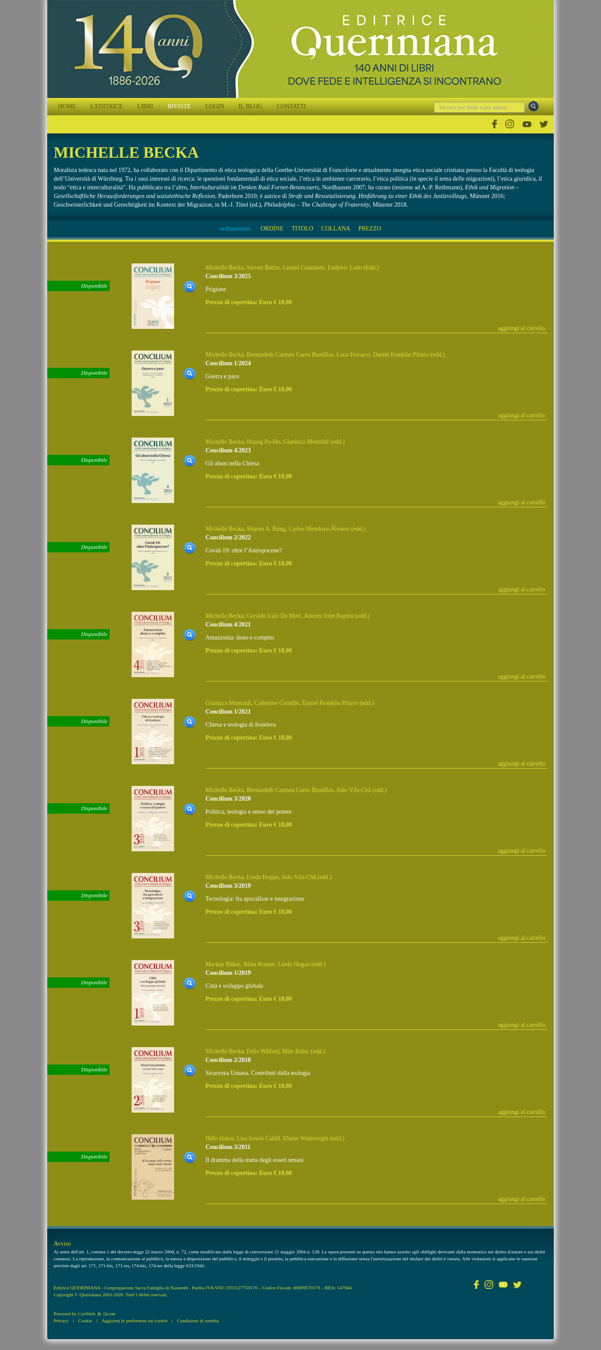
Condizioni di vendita (198, 1320)
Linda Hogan (262, 877)
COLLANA (335, 228)
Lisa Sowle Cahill (258, 1138)
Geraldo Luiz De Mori (274, 616)
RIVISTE (179, 106)
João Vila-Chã (353, 790)
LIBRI (145, 106)
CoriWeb (86, 1313)
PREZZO (369, 228)
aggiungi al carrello (521, 328)
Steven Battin (263, 267)
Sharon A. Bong (266, 529)
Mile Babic (296, 1051)
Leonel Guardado (304, 267)
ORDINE (272, 228)
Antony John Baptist (329, 616)
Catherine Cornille (276, 703)
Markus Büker (223, 964)
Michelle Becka (225, 267)
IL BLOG (250, 106)
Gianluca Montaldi (306, 441)
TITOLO (302, 228)
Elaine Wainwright (306, 1138)
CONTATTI (291, 106)
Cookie (85, 1320)
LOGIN (214, 106)
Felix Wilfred (263, 1051)
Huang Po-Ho (263, 441)
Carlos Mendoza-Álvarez (319, 529)
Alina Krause (259, 964)
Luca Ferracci (353, 354)
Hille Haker (220, 1138)
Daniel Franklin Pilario (401, 354)
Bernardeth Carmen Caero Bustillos (290, 354)
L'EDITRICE (106, 106)
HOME (67, 106)
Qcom (109, 1313)
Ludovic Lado (345, 267)
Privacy (61, 1320)
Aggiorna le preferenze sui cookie (135, 1320)
